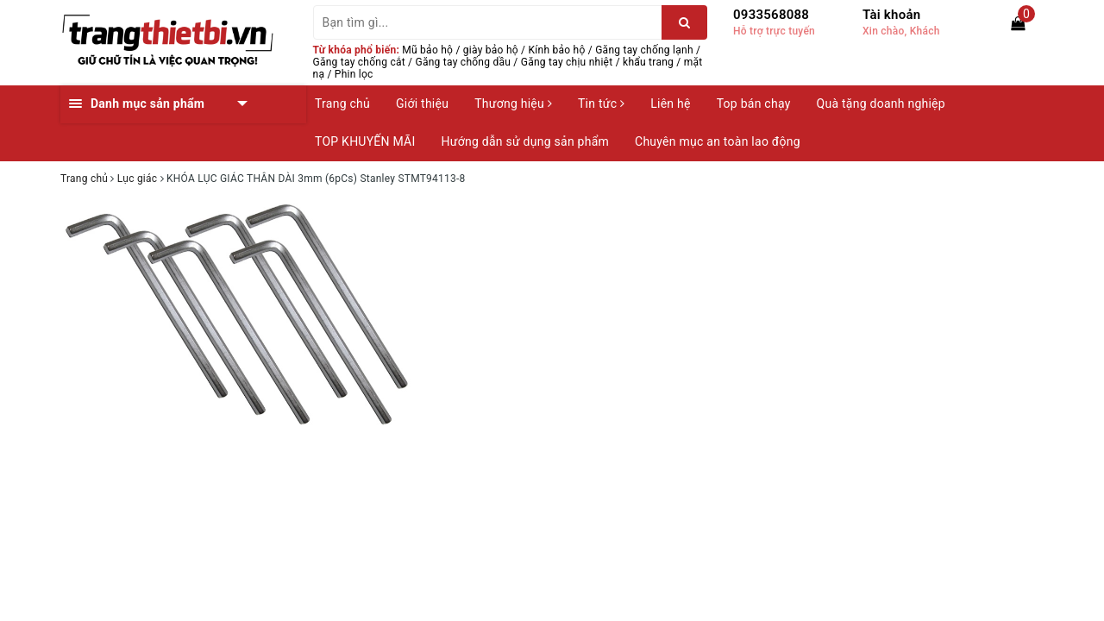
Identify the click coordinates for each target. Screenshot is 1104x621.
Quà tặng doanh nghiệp (881, 103)
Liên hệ (670, 103)
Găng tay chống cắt (359, 62)
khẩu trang (648, 62)
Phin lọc (354, 74)
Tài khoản (891, 14)
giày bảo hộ (490, 50)
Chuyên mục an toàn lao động (717, 141)
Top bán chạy (754, 103)
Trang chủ (342, 103)
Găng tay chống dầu (463, 62)
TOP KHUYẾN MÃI (365, 141)
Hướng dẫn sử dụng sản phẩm (525, 141)
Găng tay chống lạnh (644, 50)
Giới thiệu (422, 103)
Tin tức (601, 103)
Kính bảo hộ (557, 50)
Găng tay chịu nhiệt (567, 62)
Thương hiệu (513, 103)
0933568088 (771, 14)
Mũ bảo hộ (427, 50)
